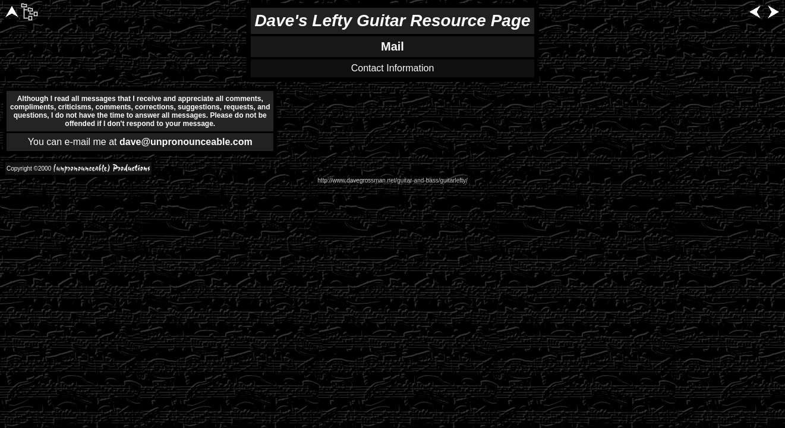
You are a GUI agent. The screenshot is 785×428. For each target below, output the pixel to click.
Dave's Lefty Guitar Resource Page (392, 20)
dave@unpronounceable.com (186, 142)
